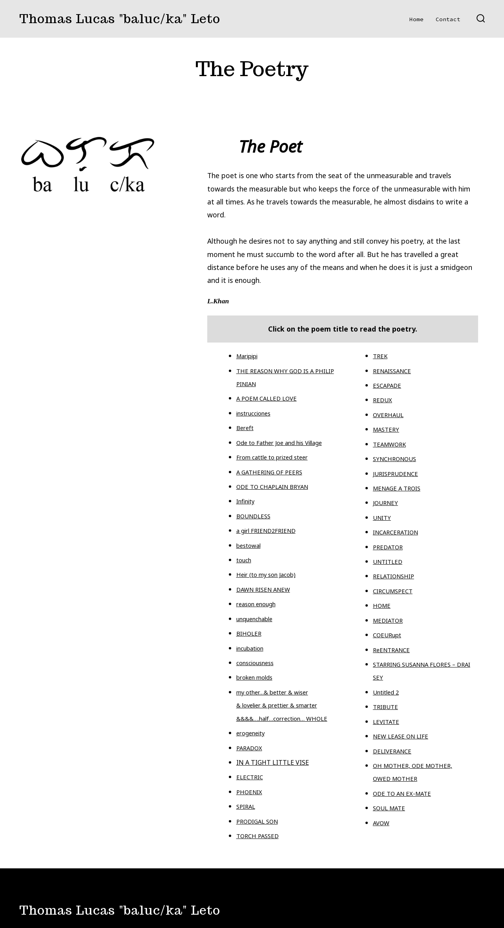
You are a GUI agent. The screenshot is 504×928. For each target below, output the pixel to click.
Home (416, 19)
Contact (448, 19)
